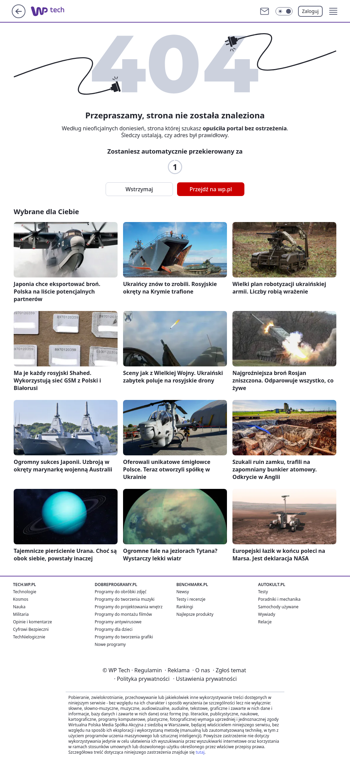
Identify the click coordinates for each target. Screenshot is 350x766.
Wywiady (266, 614)
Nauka (19, 607)
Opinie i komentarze (32, 622)
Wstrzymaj (139, 189)
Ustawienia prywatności (205, 679)
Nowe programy (110, 644)
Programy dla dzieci (114, 629)
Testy (263, 592)
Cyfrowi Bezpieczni (31, 629)
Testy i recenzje (190, 599)
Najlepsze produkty (194, 614)
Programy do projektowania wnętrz (128, 607)
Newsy (182, 592)
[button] (333, 11)
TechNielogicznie (29, 637)
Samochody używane (278, 607)
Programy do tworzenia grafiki (124, 637)
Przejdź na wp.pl (210, 189)
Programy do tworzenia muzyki (124, 599)
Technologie (24, 592)
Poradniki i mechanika (279, 599)
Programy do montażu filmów (123, 614)
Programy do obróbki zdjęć (121, 592)
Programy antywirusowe (118, 622)
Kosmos (20, 599)
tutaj (200, 752)
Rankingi (184, 607)
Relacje (265, 622)
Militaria (21, 614)
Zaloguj (310, 11)
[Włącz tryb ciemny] (284, 11)
